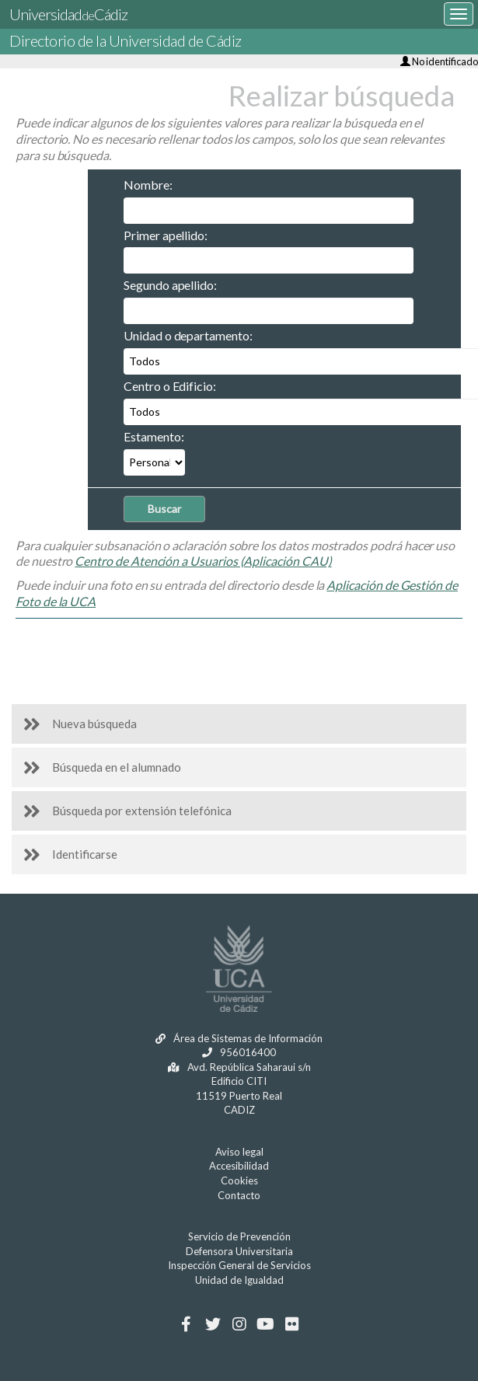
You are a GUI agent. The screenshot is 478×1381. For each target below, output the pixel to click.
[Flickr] (292, 1324)
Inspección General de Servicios (239, 1265)
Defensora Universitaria (239, 1251)
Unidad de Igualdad (239, 1280)
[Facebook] (186, 1324)
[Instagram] (239, 1324)
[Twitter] (213, 1324)
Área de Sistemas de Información (239, 1038)
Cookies (239, 1180)
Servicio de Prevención (239, 1236)
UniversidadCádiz (68, 14)
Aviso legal (239, 1152)
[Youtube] (265, 1324)
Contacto (239, 1195)
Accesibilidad (239, 1166)
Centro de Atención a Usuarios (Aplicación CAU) (203, 560)
